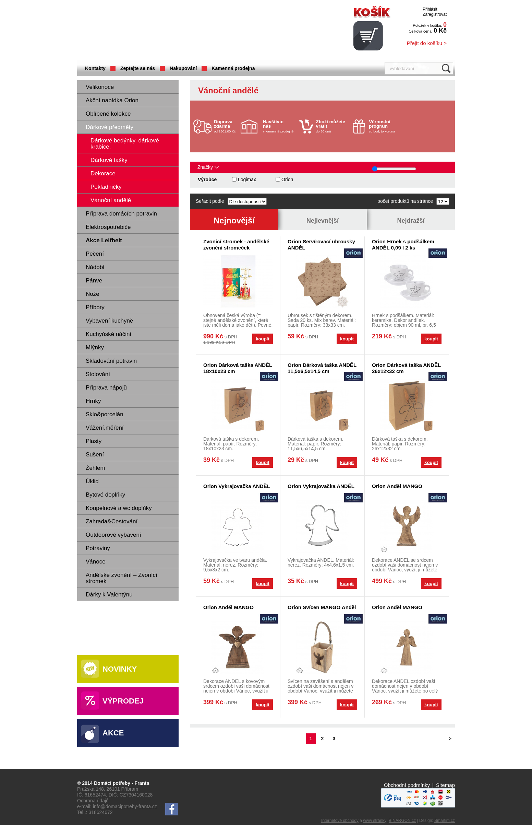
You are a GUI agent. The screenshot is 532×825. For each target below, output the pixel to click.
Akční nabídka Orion (112, 100)
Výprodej (123, 701)
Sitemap (445, 785)
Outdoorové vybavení (113, 535)
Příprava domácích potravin (121, 213)
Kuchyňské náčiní (108, 334)
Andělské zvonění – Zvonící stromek (121, 578)
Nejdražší (410, 220)
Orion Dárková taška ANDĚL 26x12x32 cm (406, 368)
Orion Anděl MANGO (397, 486)
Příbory (95, 307)
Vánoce (96, 561)
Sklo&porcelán (104, 414)
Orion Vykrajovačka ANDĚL (236, 486)
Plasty (93, 441)
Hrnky (93, 401)
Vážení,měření (105, 428)
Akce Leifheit (104, 240)
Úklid (92, 481)
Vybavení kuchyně (109, 320)
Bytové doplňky (105, 494)
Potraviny (98, 548)
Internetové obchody (340, 820)
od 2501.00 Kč (226, 126)
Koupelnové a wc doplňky (119, 508)
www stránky (374, 820)
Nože (92, 294)
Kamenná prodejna (233, 68)
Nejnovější (234, 220)
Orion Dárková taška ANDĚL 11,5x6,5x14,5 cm (322, 368)
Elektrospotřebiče (108, 227)
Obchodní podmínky (407, 785)
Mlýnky (95, 347)
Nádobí (95, 267)
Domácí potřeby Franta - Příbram (145, 31)
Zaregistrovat (435, 14)
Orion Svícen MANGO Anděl (322, 607)
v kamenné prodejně (279, 126)
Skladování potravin (111, 361)
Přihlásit (430, 9)
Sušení (95, 454)
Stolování (98, 374)
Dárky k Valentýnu (109, 594)
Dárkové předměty (109, 127)
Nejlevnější (322, 220)
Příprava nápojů (106, 387)
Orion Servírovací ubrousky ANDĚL (321, 245)
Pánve (94, 280)
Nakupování (183, 68)
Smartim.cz (444, 820)
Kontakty (95, 68)
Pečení (95, 254)
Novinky (119, 669)
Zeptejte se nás (137, 68)
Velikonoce (100, 87)
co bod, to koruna (385, 126)
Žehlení (95, 468)
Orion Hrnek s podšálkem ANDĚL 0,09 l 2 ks (403, 245)
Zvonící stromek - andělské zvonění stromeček (236, 245)
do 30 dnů (332, 126)
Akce (113, 733)
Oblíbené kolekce (108, 114)
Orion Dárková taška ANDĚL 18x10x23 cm (237, 368)
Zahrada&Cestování (111, 521)
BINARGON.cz (402, 820)
